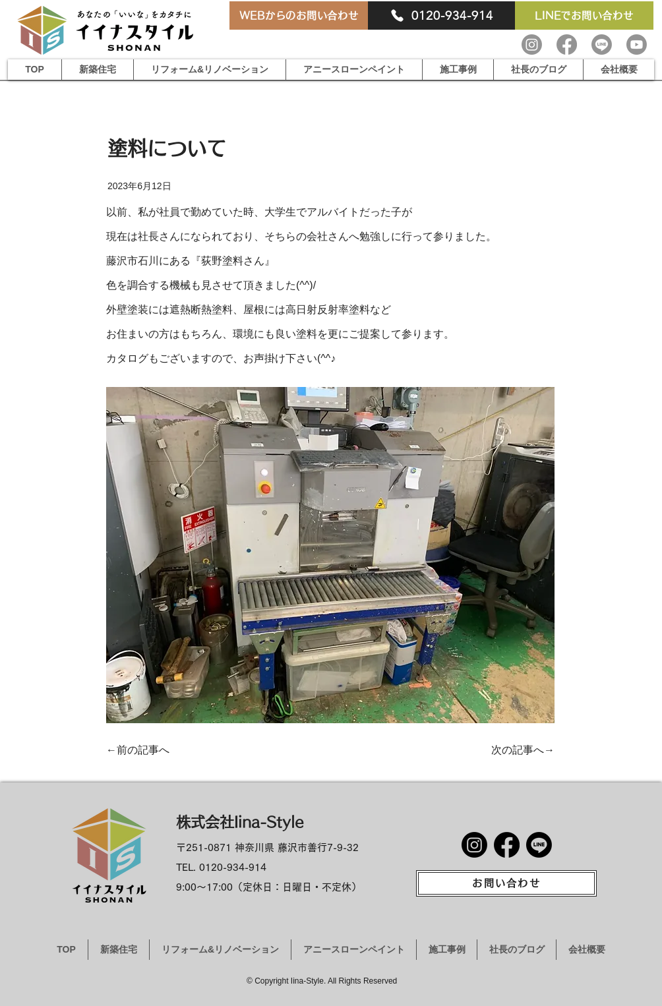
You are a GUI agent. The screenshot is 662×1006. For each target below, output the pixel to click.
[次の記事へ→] (522, 750)
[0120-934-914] (441, 15)
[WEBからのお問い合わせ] (298, 15)
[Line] (601, 44)
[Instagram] (532, 44)
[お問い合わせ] (506, 883)
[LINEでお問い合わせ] (584, 15)
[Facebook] (567, 44)
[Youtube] (636, 44)
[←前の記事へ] (143, 750)
